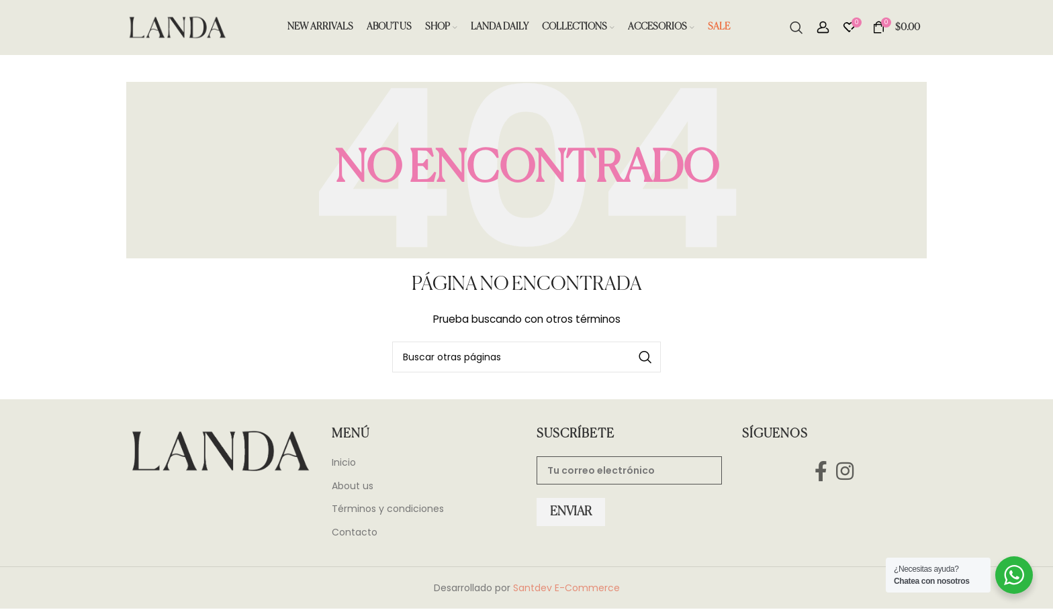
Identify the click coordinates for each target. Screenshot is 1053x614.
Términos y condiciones (388, 515)
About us (352, 491)
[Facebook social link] (820, 476)
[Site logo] (176, 29)
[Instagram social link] (845, 476)
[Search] (796, 30)
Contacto (354, 537)
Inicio (344, 468)
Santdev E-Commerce (566, 593)
